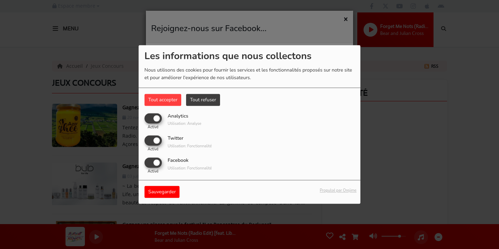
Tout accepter (162, 99)
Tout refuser (203, 99)
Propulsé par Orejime (338, 190)
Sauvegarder (162, 192)
